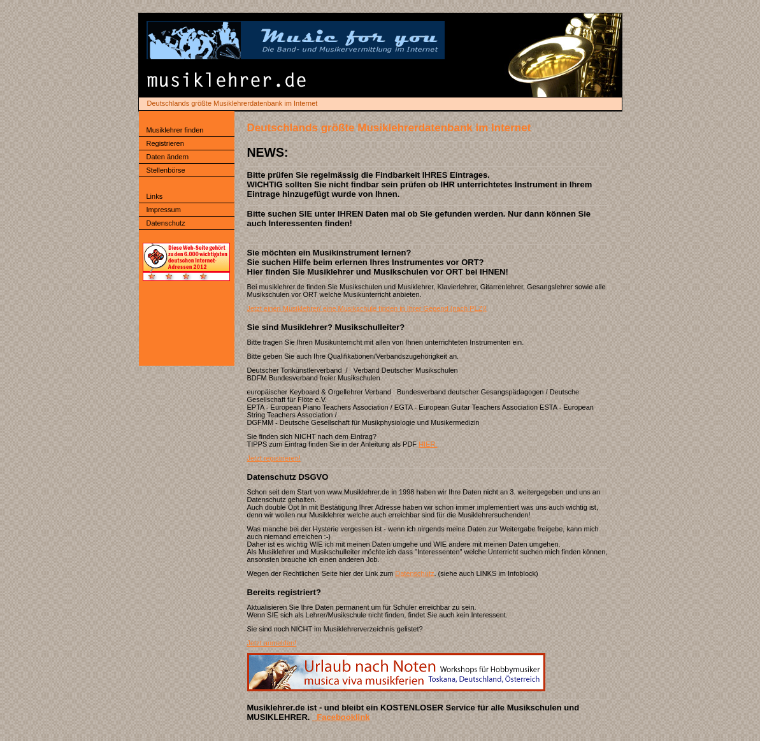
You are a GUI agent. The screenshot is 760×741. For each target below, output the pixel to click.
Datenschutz (166, 223)
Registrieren (165, 143)
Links (155, 196)
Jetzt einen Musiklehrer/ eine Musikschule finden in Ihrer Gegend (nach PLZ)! (367, 308)
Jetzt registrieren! (274, 458)
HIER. (428, 444)
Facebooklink (340, 717)
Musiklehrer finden (175, 130)
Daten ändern (168, 157)
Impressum (164, 209)
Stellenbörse (166, 170)
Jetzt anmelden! (272, 643)
